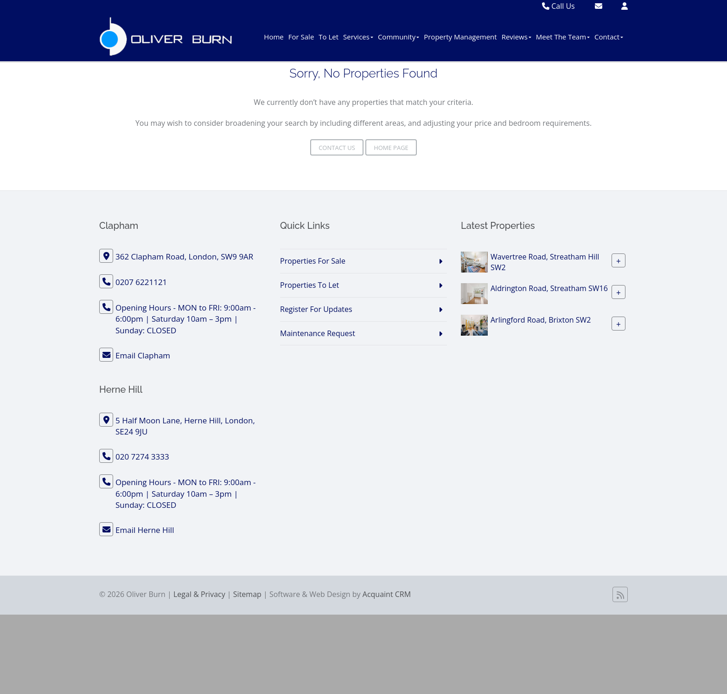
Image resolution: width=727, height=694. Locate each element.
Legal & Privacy (199, 594)
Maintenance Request (317, 333)
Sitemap (247, 594)
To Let (328, 36)
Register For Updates (316, 309)
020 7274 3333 (142, 456)
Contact (608, 36)
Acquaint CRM (387, 594)
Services (358, 36)
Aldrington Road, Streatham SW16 (549, 288)
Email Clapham (142, 355)
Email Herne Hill (144, 530)
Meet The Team (563, 36)
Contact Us (337, 147)
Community (398, 36)
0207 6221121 (141, 282)
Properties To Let (309, 285)
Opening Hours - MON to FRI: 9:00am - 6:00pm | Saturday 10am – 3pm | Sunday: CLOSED (185, 319)
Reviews (516, 36)
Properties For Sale (312, 261)
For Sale (301, 36)
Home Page (391, 147)
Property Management (460, 36)
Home (273, 36)
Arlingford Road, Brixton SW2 (541, 320)
